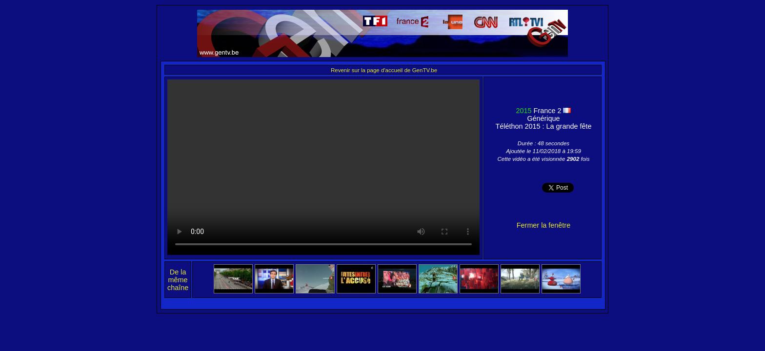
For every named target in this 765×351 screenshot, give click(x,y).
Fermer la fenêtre (543, 225)
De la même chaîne (177, 280)
